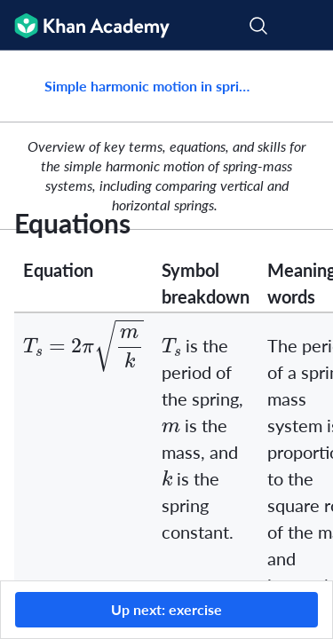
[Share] (300, 86)
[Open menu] (308, 25)
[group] (166, 315)
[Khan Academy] (85, 25)
